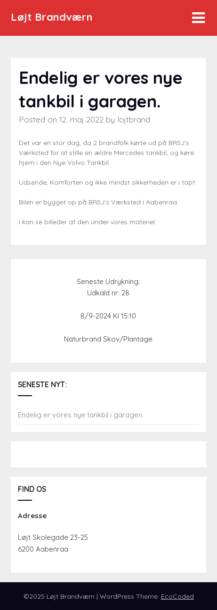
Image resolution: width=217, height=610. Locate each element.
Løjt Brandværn (51, 17)
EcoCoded (177, 596)
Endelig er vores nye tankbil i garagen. (81, 414)
